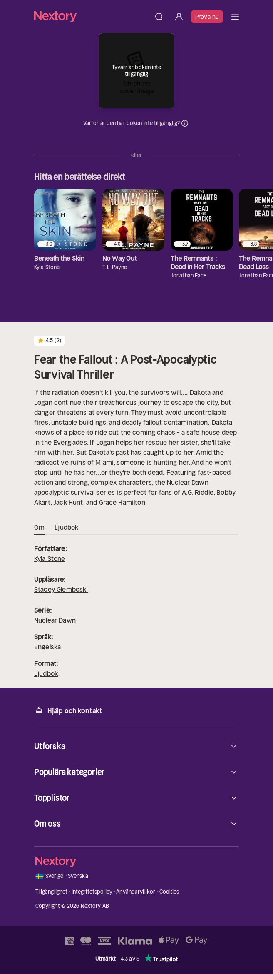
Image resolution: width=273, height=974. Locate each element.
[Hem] (91, 16)
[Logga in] (179, 17)
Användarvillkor (135, 891)
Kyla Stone (49, 558)
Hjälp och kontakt (68, 710)
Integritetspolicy (92, 891)
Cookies (169, 891)
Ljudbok (46, 673)
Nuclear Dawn (55, 620)
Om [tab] (39, 527)
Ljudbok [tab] (66, 527)
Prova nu (207, 16)
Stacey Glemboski (61, 589)
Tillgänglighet (51, 891)
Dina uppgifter (185, 123)
